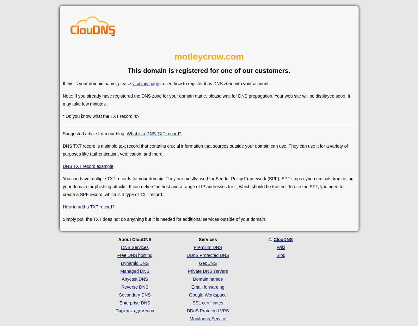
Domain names (208, 279)
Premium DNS (208, 247)
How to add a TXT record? (89, 206)
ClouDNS (283, 239)
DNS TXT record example (88, 166)
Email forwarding (207, 287)
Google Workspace (208, 294)
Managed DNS (135, 271)
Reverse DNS (135, 287)
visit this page (145, 83)
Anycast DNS (135, 279)
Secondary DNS (135, 294)
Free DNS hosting (134, 255)
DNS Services (135, 247)
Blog (280, 255)
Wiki (281, 247)
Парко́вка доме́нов (135, 310)
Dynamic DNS (135, 263)
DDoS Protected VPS (208, 310)
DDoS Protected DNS (208, 255)
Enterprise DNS (135, 302)
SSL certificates (208, 302)
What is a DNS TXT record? (154, 133)
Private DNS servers (208, 271)
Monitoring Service (208, 318)
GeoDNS (208, 263)
